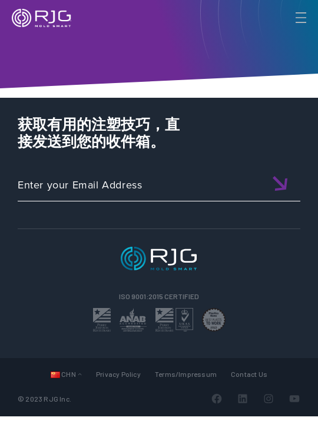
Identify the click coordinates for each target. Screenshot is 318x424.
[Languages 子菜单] (80, 374)
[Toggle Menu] (299, 17)
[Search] (284, 37)
